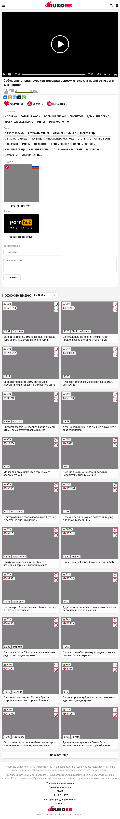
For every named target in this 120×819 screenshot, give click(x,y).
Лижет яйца (87, 133)
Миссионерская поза (60, 138)
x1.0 (99, 74)
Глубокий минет (38, 133)
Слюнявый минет (64, 133)
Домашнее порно (98, 116)
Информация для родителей (60, 799)
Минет (41, 122)
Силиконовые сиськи (68, 149)
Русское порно (59, 122)
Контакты (60, 803)
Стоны (82, 138)
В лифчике (11, 144)
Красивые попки (39, 149)
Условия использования (60, 783)
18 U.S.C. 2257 (60, 795)
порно (48, 814)
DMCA (60, 791)
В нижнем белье (100, 138)
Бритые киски (60, 144)
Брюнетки (76, 116)
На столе (36, 138)
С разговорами (14, 133)
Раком (26, 144)
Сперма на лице (31, 155)
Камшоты (11, 155)
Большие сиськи (55, 116)
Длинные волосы (84, 144)
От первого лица (16, 138)
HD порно (11, 116)
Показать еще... (60, 755)
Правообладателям (60, 787)
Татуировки (93, 149)
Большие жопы (30, 116)
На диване (40, 144)
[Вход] (117, 6)
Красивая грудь (15, 149)
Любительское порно (19, 122)
